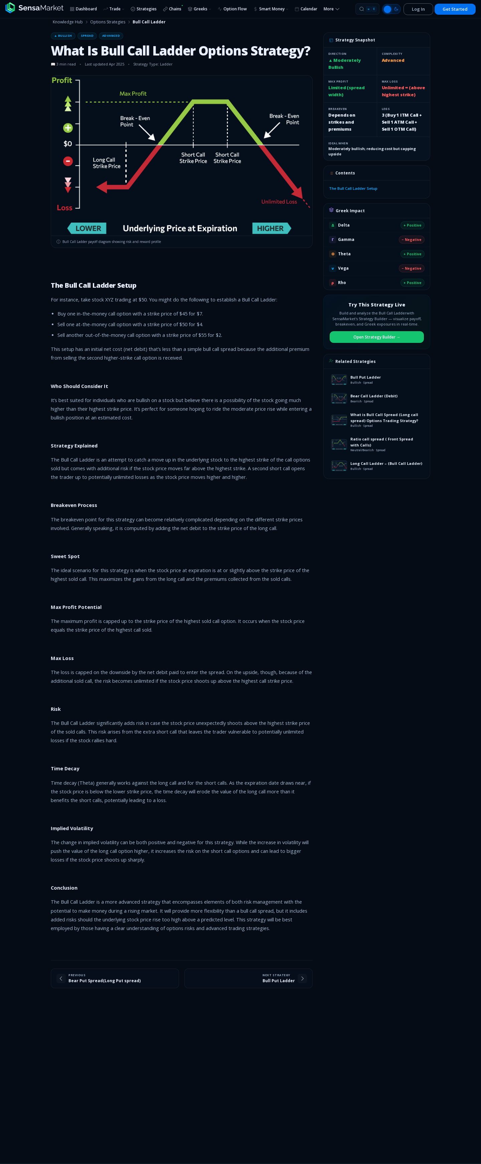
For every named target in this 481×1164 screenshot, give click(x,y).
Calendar (306, 9)
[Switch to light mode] (391, 9)
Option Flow (232, 9)
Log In (418, 9)
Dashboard (83, 9)
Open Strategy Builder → (376, 337)
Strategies (144, 9)
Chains (173, 8)
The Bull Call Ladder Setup (353, 188)
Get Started (455, 9)
